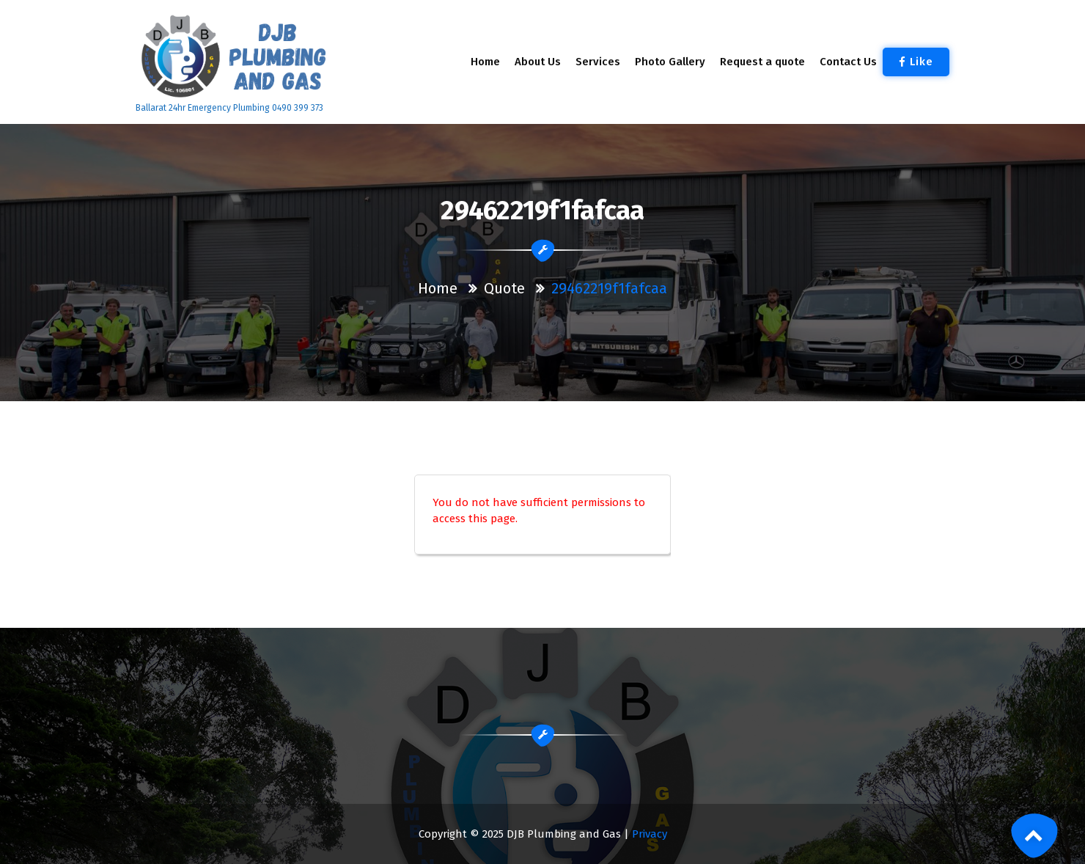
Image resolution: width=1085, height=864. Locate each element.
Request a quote (762, 61)
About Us (538, 61)
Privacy (649, 834)
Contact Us (848, 61)
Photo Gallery (670, 61)
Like (916, 61)
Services (597, 61)
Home (485, 61)
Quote (504, 288)
